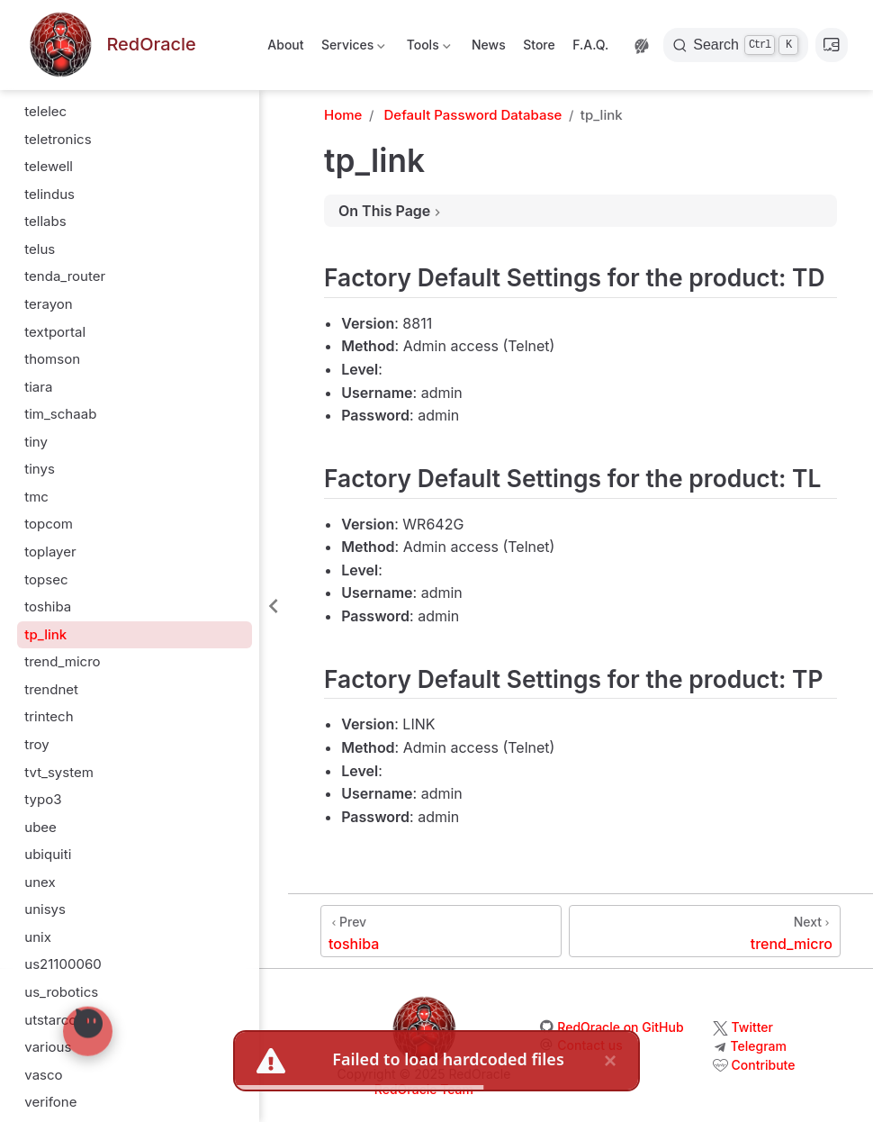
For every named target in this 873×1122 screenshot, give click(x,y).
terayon (48, 303)
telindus (49, 194)
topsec (46, 579)
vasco (43, 1074)
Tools (427, 48)
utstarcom (56, 1019)
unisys (45, 909)
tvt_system (59, 772)
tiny (36, 441)
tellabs (45, 221)
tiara (38, 386)
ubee (40, 827)
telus (39, 249)
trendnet (51, 689)
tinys (39, 468)
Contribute (764, 1064)
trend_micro (62, 661)
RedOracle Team (423, 1089)
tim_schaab (60, 413)
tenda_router (64, 276)
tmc (36, 496)
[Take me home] (110, 45)
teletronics (57, 139)
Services (352, 48)
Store (539, 44)
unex (39, 882)
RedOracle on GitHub (620, 1027)
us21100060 (62, 964)
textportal (55, 331)
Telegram (759, 1046)
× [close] (610, 1059)
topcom (48, 523)
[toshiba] (441, 931)
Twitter (752, 1027)
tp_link (45, 634)
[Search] (735, 45)
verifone (50, 1101)
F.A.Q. (590, 44)
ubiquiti (47, 854)
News (489, 44)
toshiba (47, 606)
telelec (45, 111)
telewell (48, 166)
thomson (52, 358)
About (285, 44)
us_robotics (61, 991)
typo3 (42, 799)
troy (37, 744)
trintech (48, 716)
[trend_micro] (705, 931)
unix (37, 937)
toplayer (50, 551)
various (47, 1046)
